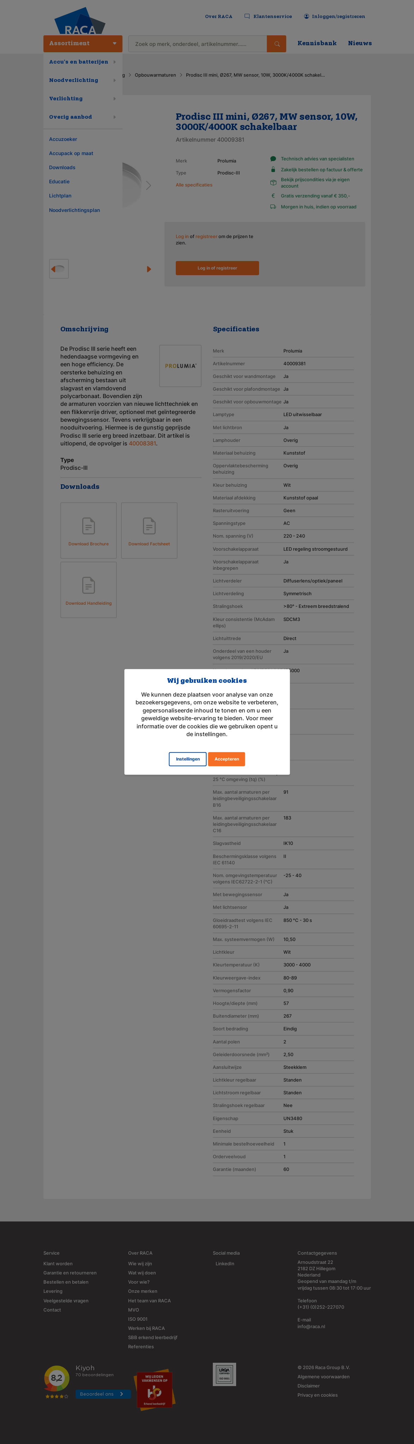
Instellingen (188, 759)
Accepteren (227, 759)
